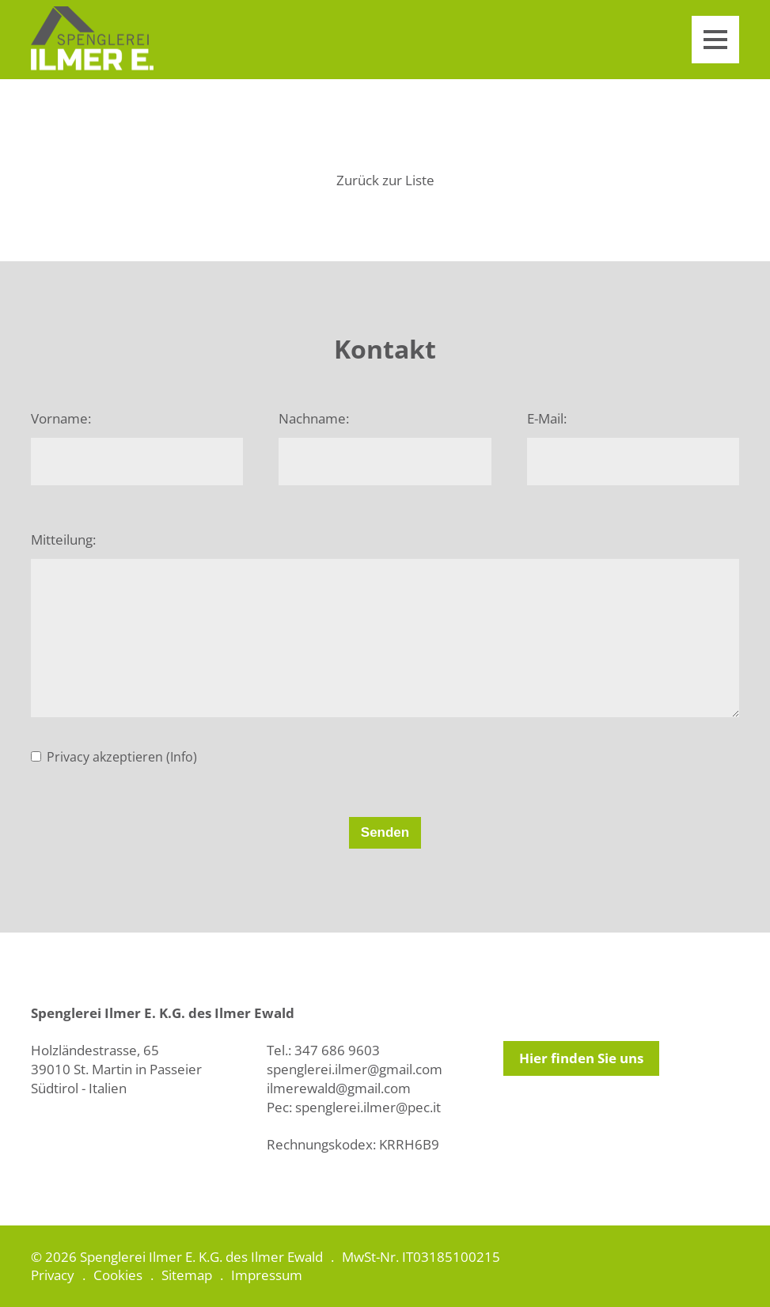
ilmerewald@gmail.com (339, 1088)
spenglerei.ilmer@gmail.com (354, 1069)
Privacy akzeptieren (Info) (122, 757)
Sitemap (186, 1275)
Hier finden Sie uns (581, 1058)
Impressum (266, 1275)
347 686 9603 (337, 1050)
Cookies (117, 1275)
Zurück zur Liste (385, 180)
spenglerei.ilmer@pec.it (368, 1107)
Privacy (52, 1275)
